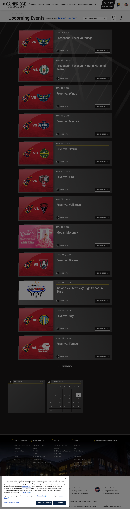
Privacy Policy (26, 486)
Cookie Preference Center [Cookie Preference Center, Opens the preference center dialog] (11, 502)
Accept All (60, 502)
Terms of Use (41, 496)
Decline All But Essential (44, 502)
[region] (35, 491)
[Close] (66, 478)
